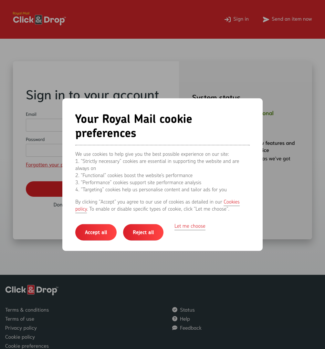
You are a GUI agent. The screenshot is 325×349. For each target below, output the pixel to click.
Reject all (143, 232)
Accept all (96, 232)
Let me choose (189, 225)
